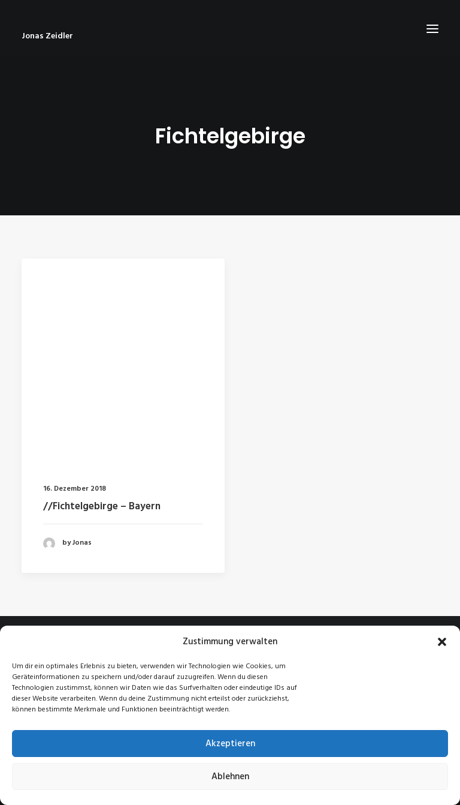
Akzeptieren (230, 744)
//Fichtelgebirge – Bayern (102, 506)
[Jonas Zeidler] (230, 36)
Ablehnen (230, 777)
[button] (442, 642)
